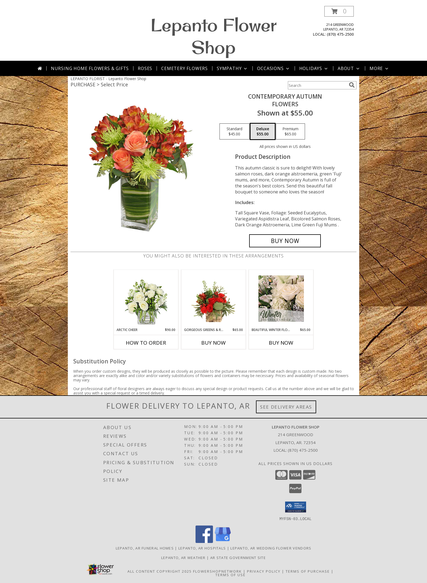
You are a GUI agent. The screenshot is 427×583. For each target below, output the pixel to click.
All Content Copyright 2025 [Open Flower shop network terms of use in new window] (159, 571)
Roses (145, 68)
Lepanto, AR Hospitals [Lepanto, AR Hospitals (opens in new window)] (202, 547)
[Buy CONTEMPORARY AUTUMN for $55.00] (285, 240)
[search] (351, 85)
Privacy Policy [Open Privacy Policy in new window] (263, 571)
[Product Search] (317, 85)
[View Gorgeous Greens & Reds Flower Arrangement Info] (213, 298)
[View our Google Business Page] (222, 541)
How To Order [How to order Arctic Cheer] (146, 342)
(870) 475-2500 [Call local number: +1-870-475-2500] (340, 34)
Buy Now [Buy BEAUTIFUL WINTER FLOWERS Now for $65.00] (281, 342)
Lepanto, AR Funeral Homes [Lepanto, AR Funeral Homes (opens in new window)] (145, 547)
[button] (339, 11)
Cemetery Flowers (184, 68)
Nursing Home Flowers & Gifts (90, 68)
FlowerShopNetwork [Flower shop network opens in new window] (217, 571)
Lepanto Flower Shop (214, 36)
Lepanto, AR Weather (183, 557)
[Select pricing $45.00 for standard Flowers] (234, 131)
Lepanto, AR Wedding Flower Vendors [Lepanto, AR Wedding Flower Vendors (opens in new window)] (270, 547)
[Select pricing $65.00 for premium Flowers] (290, 131)
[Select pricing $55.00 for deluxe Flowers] (263, 131)
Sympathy (232, 68)
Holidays (314, 68)
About (349, 68)
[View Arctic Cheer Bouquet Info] (146, 298)
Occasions (273, 68)
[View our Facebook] (204, 541)
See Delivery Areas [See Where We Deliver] (286, 407)
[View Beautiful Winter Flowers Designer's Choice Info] (281, 298)
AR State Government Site (238, 557)
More (379, 68)
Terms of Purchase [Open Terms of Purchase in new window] (308, 571)
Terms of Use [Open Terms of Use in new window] (230, 574)
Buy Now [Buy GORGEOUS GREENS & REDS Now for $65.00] (213, 342)
